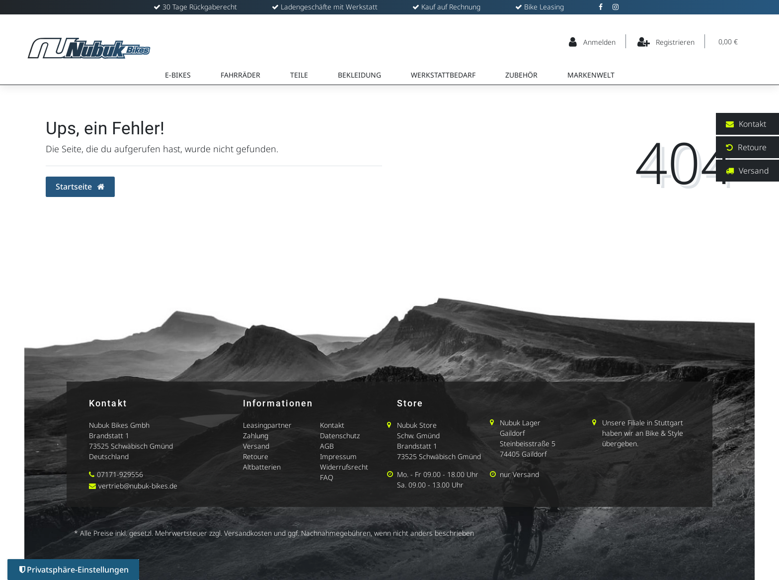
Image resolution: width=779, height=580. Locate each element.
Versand (256, 446)
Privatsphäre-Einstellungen (74, 569)
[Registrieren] (666, 41)
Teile (299, 75)
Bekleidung (359, 75)
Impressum (338, 456)
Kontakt (332, 425)
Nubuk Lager (520, 422)
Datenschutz (340, 435)
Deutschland (109, 456)
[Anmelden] (592, 41)
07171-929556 (120, 474)
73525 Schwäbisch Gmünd (131, 446)
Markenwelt (591, 75)
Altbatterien (262, 467)
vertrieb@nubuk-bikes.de (137, 485)
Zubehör (521, 75)
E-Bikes (178, 75)
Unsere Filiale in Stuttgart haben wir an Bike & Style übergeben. (642, 433)
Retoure (255, 456)
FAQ (326, 477)
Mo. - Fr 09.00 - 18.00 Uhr (437, 474)
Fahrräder (240, 75)
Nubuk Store (417, 425)
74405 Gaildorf (523, 454)
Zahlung (255, 435)
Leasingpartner (267, 425)
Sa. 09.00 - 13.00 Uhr (430, 484)
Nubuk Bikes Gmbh (119, 425)
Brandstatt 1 (109, 435)
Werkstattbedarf (443, 75)
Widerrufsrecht (344, 467)
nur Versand (519, 474)
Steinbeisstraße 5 (527, 443)
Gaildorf (512, 433)
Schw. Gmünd (418, 435)
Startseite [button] (80, 186)
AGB (327, 446)
